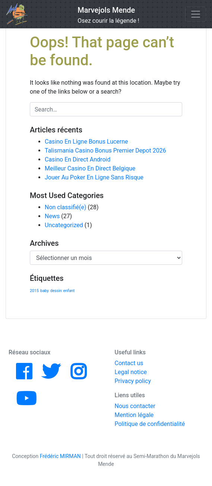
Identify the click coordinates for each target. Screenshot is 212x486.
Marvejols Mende (106, 10)
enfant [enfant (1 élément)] (69, 290)
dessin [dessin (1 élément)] (56, 290)
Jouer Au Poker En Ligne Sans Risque (94, 177)
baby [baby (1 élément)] (44, 290)
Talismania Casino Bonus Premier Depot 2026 (105, 150)
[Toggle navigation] (195, 14)
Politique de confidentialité (150, 423)
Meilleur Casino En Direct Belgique (90, 168)
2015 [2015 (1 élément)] (34, 290)
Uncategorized (64, 225)
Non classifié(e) (65, 207)
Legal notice (131, 372)
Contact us (129, 363)
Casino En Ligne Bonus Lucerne (86, 141)
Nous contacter (135, 406)
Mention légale (134, 414)
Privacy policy (133, 381)
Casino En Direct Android (77, 159)
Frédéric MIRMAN (60, 456)
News (52, 216)
